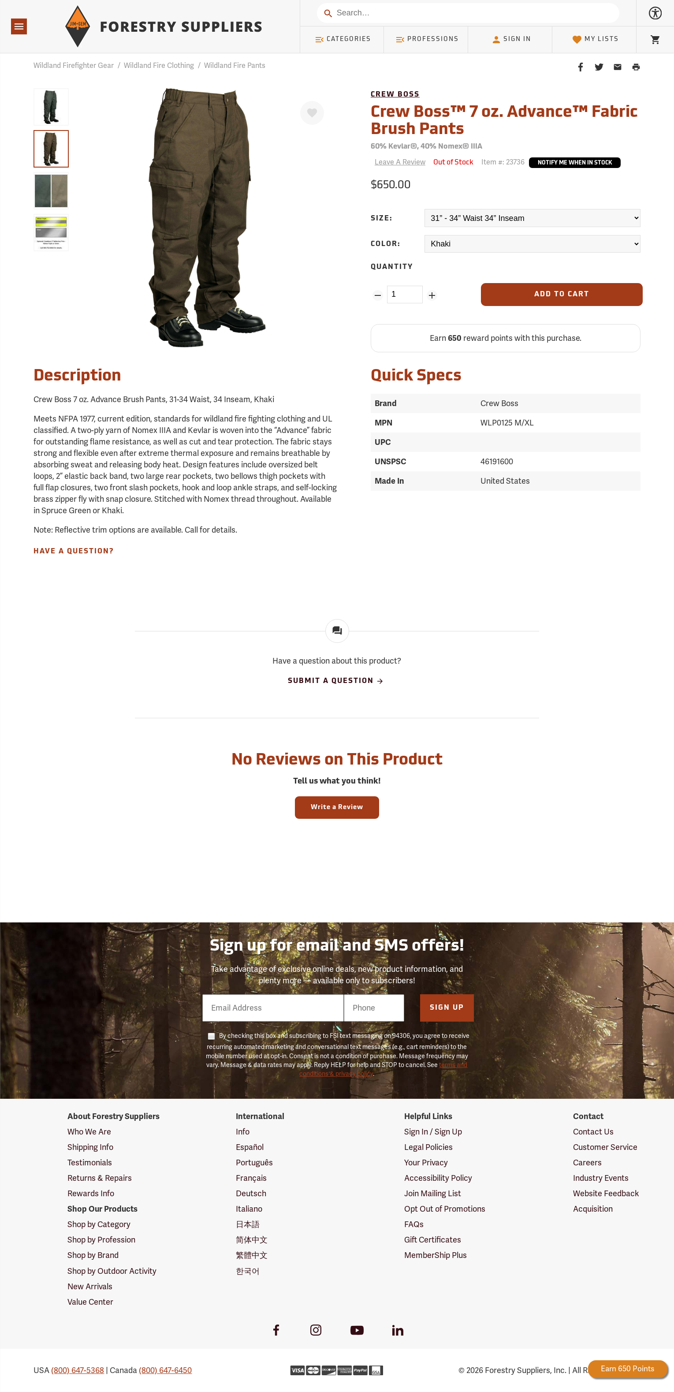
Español (250, 1147)
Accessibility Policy (438, 1178)
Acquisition (593, 1209)
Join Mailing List (432, 1193)
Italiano (249, 1209)
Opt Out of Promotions (444, 1209)
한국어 (248, 1271)
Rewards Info (90, 1193)
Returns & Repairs (99, 1178)
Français (251, 1178)
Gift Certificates (432, 1240)
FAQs (414, 1224)
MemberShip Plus (435, 1255)
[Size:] (532, 218)
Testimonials (89, 1163)
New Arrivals (89, 1286)
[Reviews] (398, 162)
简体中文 (252, 1240)
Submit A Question (336, 681)
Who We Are (89, 1132)
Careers (587, 1163)
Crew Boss (395, 94)
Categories (343, 39)
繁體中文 (252, 1255)
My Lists (595, 39)
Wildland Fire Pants (234, 65)
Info (242, 1132)
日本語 (248, 1224)
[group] (51, 107)
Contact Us (593, 1132)
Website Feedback (606, 1193)
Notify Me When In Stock (575, 163)
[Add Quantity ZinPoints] (432, 295)
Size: (382, 218)
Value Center (90, 1302)
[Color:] (532, 244)
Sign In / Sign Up (433, 1132)
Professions (427, 39)
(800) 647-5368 (77, 1370)
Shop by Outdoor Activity (111, 1271)
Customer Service (605, 1147)
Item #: (503, 162)
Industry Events (601, 1178)
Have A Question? (74, 551)
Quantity (392, 267)
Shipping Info (90, 1147)
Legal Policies (428, 1147)
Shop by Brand (93, 1255)
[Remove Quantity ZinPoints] (378, 295)
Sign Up (447, 1007)
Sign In (511, 39)
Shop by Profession (101, 1240)
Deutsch (251, 1193)
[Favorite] (312, 113)
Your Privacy (426, 1163)
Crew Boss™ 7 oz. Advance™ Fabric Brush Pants (504, 121)
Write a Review (337, 807)
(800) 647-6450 (165, 1370)
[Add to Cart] (562, 294)
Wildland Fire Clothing (159, 65)
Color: (386, 244)
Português (254, 1163)
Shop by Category (98, 1224)
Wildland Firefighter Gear (74, 65)
